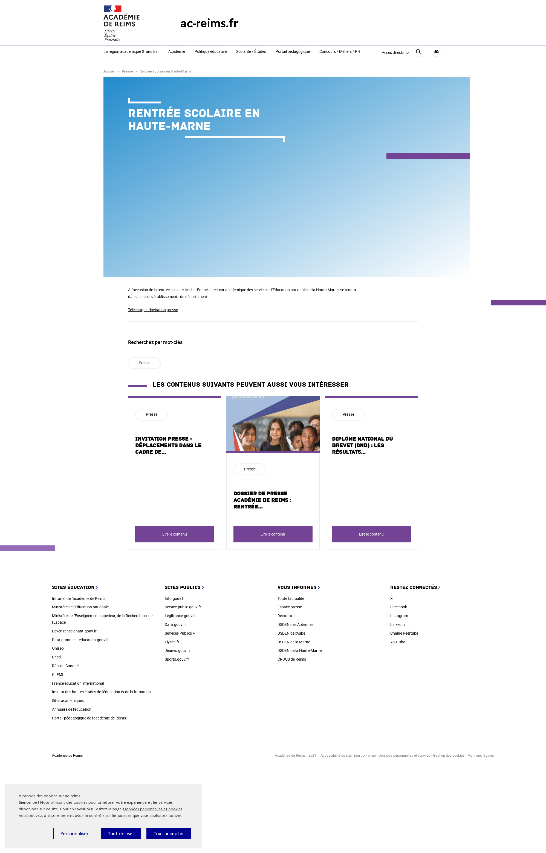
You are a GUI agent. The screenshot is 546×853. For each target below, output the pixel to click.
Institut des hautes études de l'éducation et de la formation (101, 691)
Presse (127, 71)
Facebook (398, 606)
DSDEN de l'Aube (291, 633)
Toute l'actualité (291, 598)
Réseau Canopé (65, 665)
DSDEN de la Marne (294, 641)
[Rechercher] (418, 52)
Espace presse (290, 606)
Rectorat (285, 615)
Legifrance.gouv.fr (180, 615)
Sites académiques (68, 700)
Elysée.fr (172, 641)
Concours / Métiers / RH (339, 52)
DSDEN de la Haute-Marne (300, 650)
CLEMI (57, 674)
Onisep (58, 648)
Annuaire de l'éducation (71, 709)
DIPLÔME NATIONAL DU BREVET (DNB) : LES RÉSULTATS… (362, 445)
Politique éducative (211, 52)
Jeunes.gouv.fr (177, 650)
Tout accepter (168, 833)
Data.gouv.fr (175, 624)
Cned (56, 657)
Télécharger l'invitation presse (153, 309)
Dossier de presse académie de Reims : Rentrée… (262, 500)
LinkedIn (397, 624)
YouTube (397, 641)
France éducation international (78, 683)
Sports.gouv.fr (177, 659)
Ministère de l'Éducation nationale (80, 606)
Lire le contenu (174, 534)
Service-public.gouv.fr (183, 606)
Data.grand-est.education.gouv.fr (80, 639)
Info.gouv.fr (175, 598)
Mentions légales (480, 755)
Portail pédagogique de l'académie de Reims (89, 718)
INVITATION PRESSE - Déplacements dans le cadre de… (168, 445)
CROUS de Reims (292, 659)
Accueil (109, 71)
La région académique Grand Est (131, 52)
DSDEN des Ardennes (295, 624)
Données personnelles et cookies (152, 809)
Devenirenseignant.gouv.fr (74, 631)
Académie (176, 52)
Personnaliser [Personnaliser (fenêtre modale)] (74, 833)
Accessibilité (436, 52)
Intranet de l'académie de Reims (78, 598)
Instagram (399, 615)
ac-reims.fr (209, 23)
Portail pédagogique (293, 52)
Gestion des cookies (449, 755)
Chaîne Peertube (404, 633)
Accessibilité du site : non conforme (348, 755)
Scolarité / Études (251, 52)
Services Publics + (180, 633)
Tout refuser (121, 833)
